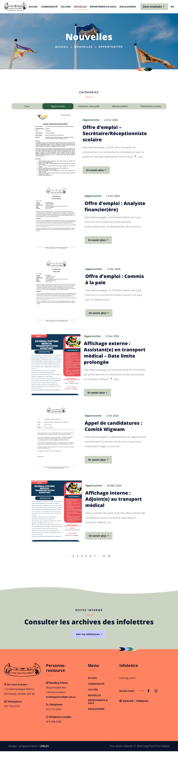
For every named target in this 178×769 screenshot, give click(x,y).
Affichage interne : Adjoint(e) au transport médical (115, 515)
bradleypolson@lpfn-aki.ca (61, 714)
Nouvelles (79, 6)
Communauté (50, 6)
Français (142, 718)
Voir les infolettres (88, 652)
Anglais (128, 718)
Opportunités (58, 106)
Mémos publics (120, 106)
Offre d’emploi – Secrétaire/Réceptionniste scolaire (124, 134)
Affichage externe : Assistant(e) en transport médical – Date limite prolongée (119, 360)
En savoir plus (104, 171)
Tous (26, 106)
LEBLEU (44, 764)
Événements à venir (151, 106)
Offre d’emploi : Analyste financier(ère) (111, 207)
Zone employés (152, 6)
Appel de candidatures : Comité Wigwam (119, 437)
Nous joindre (125, 6)
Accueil (35, 6)
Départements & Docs (102, 6)
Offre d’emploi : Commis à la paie (113, 285)
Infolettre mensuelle (89, 106)
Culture (66, 6)
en (172, 6)
